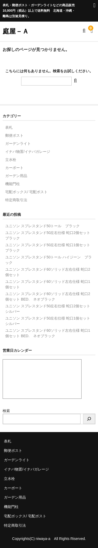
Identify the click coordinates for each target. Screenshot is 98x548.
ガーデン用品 (16, 176)
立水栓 (10, 160)
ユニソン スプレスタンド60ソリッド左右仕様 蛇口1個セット (47, 284)
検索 (6, 411)
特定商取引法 (16, 200)
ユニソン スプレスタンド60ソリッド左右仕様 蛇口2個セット (47, 272)
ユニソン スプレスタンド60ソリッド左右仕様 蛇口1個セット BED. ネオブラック (47, 333)
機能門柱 (12, 184)
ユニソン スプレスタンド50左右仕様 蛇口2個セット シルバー (49, 309)
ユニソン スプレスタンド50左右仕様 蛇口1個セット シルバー (49, 321)
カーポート (14, 168)
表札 (9, 127)
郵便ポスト (14, 135)
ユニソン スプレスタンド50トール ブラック (42, 226)
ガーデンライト (18, 143)
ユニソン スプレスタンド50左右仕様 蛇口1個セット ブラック (49, 247)
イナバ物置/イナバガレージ (27, 151)
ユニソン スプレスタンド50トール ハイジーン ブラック (48, 260)
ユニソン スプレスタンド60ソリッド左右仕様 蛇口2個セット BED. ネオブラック (47, 296)
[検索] (89, 419)
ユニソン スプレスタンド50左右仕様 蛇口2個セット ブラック (49, 235)
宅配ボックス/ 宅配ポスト (26, 192)
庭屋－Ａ (16, 31)
